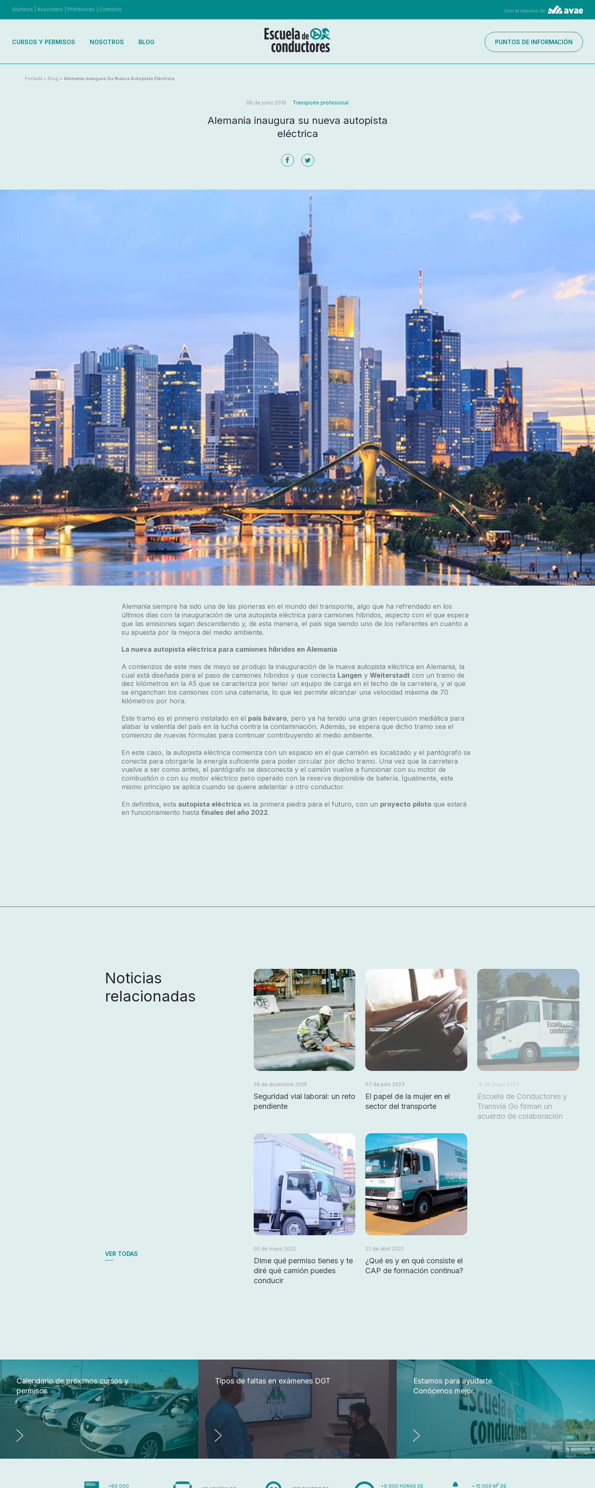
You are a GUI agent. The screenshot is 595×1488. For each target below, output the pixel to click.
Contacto (110, 9)
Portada (33, 78)
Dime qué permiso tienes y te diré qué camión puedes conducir (303, 1270)
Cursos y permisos (43, 41)
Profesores (81, 9)
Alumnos (22, 9)
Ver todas (121, 1253)
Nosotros (107, 41)
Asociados (50, 9)
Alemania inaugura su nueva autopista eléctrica (119, 78)
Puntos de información (534, 41)
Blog (146, 41)
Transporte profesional (321, 103)
